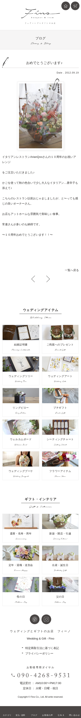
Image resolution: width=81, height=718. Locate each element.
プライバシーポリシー (39, 653)
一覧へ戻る (72, 270)
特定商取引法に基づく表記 (42, 648)
